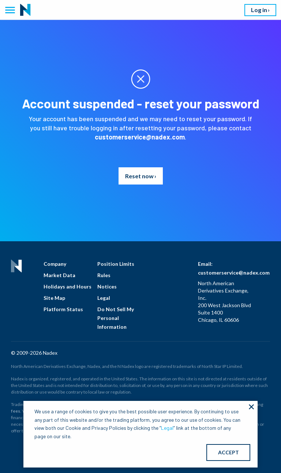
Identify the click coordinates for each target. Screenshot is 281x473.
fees (15, 411)
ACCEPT (228, 452)
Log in (259, 9)
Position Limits (115, 264)
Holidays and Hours (67, 286)
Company (55, 264)
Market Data (59, 275)
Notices (107, 286)
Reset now (139, 175)
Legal (103, 298)
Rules (103, 275)
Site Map (54, 298)
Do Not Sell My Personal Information (115, 318)
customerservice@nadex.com (140, 137)
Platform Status (63, 309)
